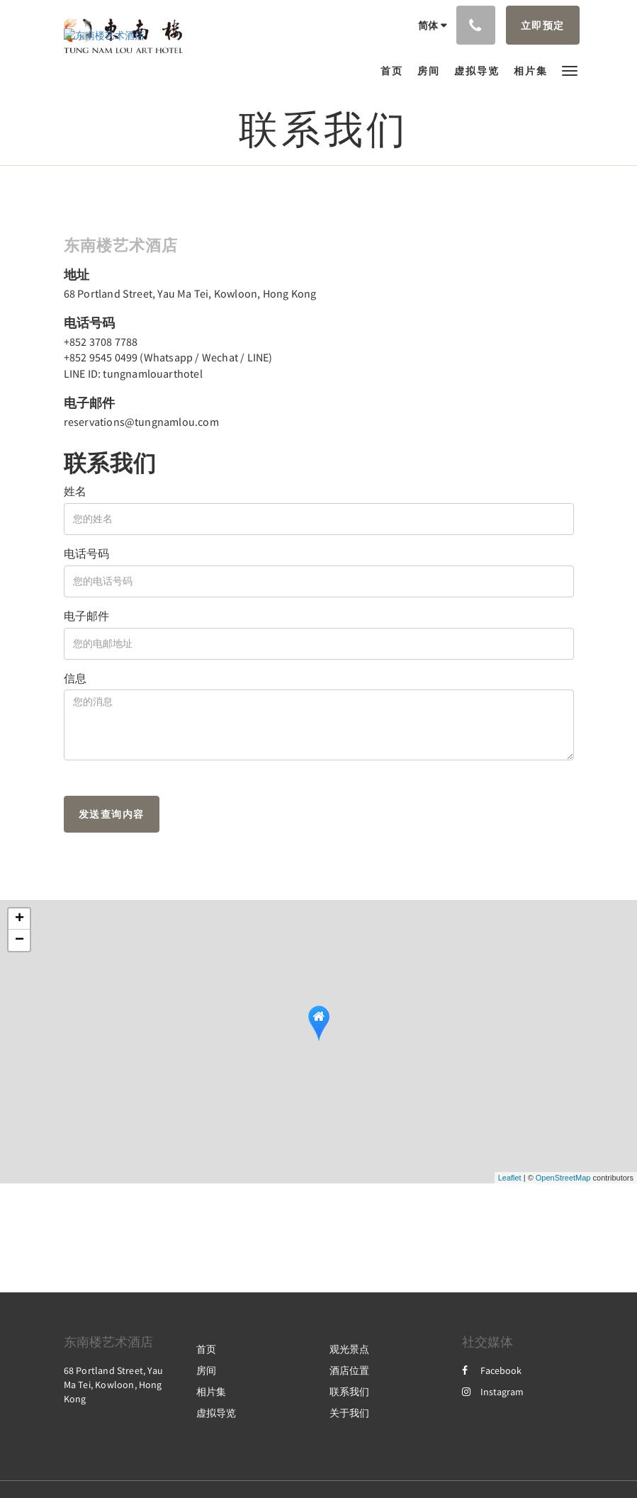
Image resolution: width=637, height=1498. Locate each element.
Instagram (493, 1391)
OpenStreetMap (563, 1177)
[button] (570, 69)
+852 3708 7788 (101, 341)
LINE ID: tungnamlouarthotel (133, 373)
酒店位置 (349, 1370)
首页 (206, 1349)
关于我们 (349, 1413)
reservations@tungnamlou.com (141, 422)
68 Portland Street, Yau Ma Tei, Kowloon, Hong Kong (190, 293)
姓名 (75, 491)
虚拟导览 (216, 1413)
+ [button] (19, 919)
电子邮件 (86, 616)
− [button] (19, 940)
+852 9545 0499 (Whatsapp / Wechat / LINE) (168, 357)
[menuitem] (395, 71)
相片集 (211, 1391)
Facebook (492, 1370)
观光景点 (349, 1349)
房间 (206, 1370)
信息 (75, 678)
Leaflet (510, 1177)
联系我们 (349, 1391)
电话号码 (86, 553)
